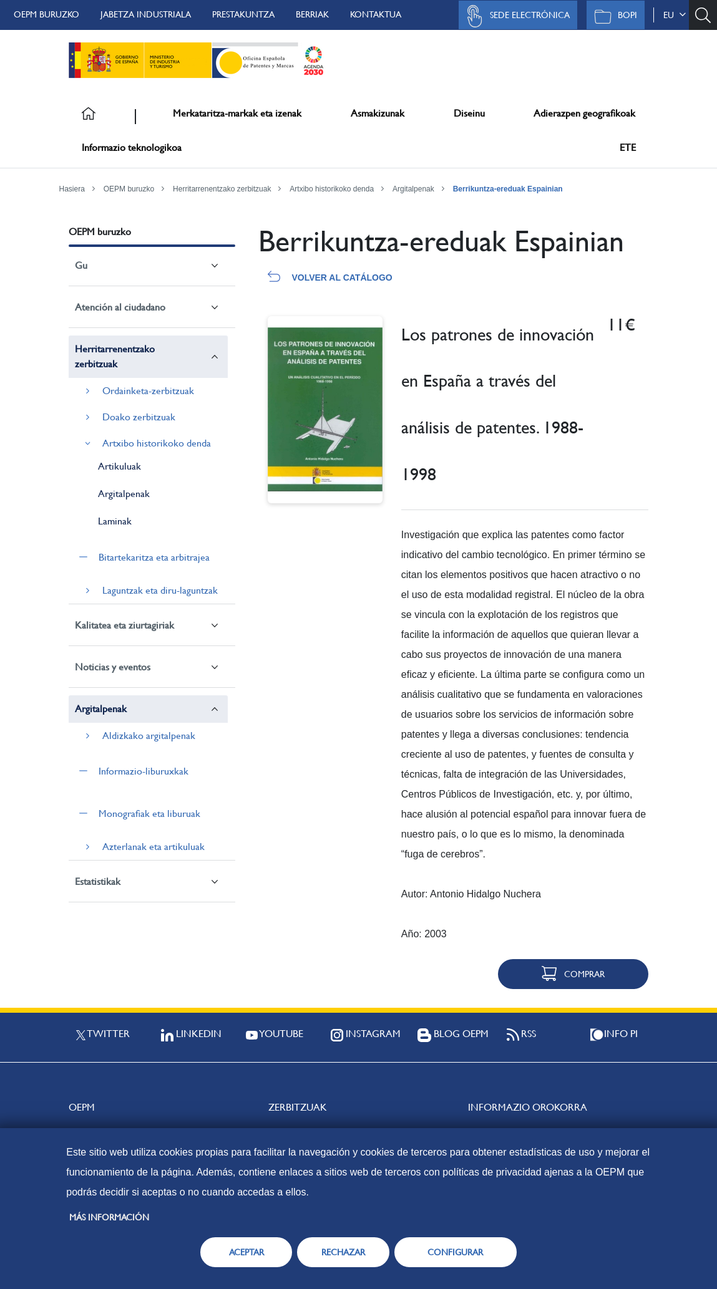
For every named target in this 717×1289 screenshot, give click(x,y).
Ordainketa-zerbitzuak (148, 391)
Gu (81, 265)
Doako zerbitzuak (138, 417)
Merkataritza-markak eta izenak (237, 113)
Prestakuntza (243, 14)
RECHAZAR (343, 1252)
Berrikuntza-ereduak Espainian (508, 189)
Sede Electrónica (515, 16)
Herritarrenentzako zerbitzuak (222, 189)
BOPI (612, 16)
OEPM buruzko (46, 14)
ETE (628, 147)
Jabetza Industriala (145, 14)
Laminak (115, 521)
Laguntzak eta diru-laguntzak (160, 590)
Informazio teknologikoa (132, 147)
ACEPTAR (246, 1252)
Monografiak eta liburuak (149, 813)
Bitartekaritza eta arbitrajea (154, 557)
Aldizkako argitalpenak (148, 735)
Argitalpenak (413, 189)
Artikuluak (119, 466)
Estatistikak (97, 881)
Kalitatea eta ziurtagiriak (124, 625)
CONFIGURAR (455, 1252)
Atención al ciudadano (120, 307)
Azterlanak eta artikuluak (153, 846)
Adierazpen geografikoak (584, 113)
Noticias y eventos (112, 667)
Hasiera (72, 189)
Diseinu (469, 113)
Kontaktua (375, 14)
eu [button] (674, 15)
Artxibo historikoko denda (332, 189)
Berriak (312, 14)
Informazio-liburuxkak (143, 771)
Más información (109, 1217)
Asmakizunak (377, 113)
